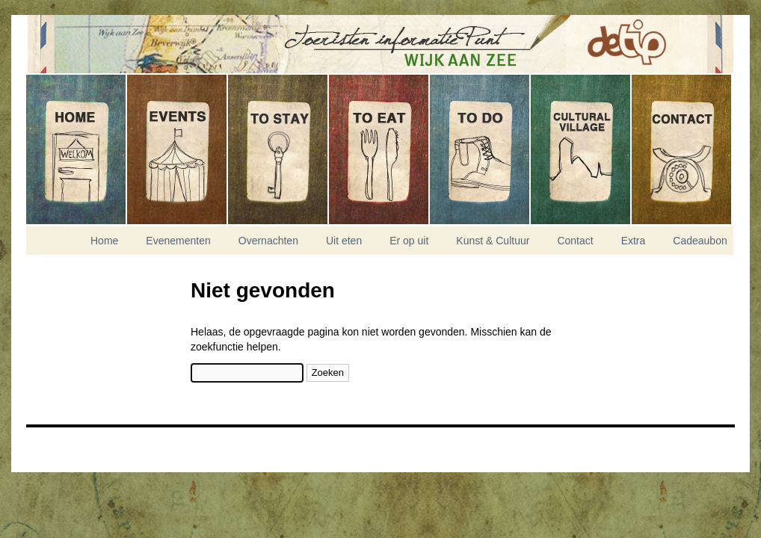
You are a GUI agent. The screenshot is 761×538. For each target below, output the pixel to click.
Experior (63, 453)
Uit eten (379, 149)
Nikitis (63, 444)
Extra (633, 241)
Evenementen (177, 149)
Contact (681, 149)
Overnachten (278, 149)
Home (76, 149)
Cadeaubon (700, 241)
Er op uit (480, 149)
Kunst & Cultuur (581, 149)
